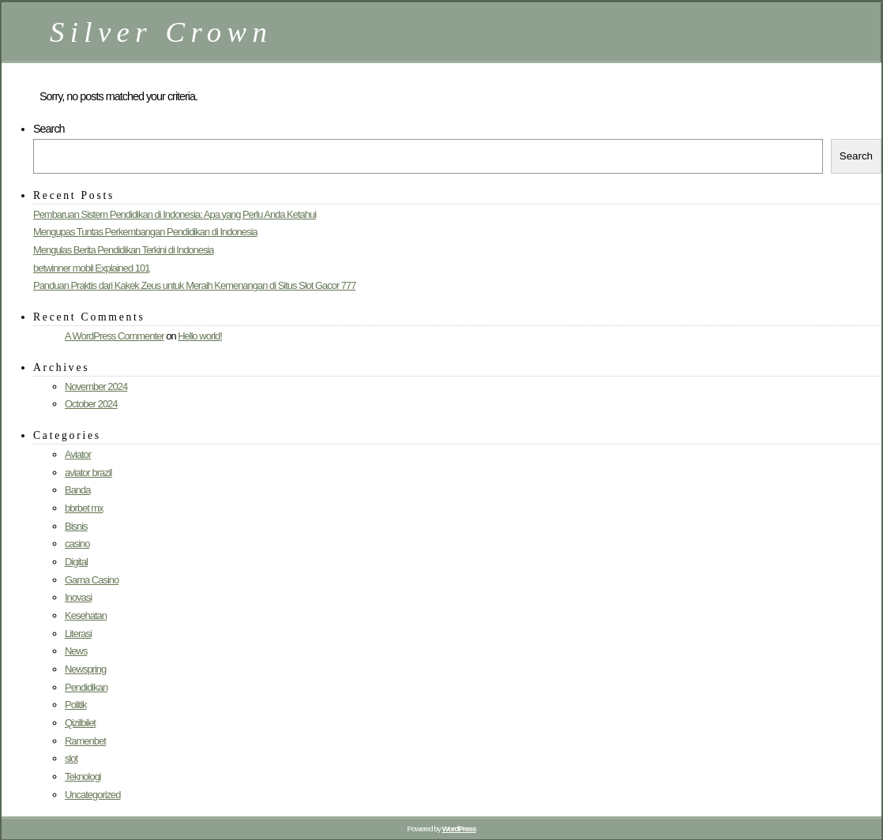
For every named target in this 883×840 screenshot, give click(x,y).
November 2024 (96, 386)
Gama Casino (91, 580)
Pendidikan (86, 687)
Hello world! (200, 336)
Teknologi (83, 776)
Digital (76, 562)
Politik (76, 705)
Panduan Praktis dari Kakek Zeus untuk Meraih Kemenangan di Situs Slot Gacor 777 (194, 285)
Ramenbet (85, 741)
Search (49, 128)
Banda (77, 490)
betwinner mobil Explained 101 (91, 268)
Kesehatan (86, 615)
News (76, 651)
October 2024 (91, 404)
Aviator (78, 454)
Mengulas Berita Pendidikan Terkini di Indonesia (123, 250)
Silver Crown (161, 32)
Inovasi (78, 597)
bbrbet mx (84, 508)
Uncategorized (93, 795)
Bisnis (76, 526)
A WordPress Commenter (114, 336)
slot (71, 758)
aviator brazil (88, 472)
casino (77, 543)
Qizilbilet (80, 723)
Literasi (78, 633)
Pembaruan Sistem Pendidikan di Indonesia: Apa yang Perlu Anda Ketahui (174, 214)
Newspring (85, 669)
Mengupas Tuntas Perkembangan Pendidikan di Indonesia (145, 232)
